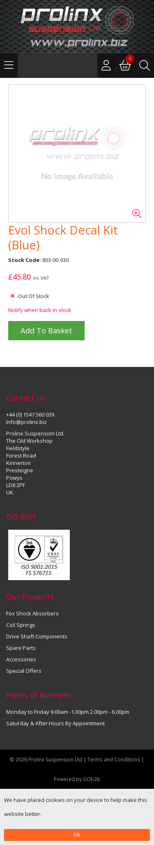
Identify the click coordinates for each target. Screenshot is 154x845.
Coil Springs (20, 625)
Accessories (21, 659)
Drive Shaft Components (36, 636)
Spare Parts (21, 647)
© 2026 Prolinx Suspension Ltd (46, 759)
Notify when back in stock (39, 310)
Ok (77, 834)
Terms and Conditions (114, 759)
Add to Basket (46, 330)
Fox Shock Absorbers (32, 613)
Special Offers (23, 670)
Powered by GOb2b (77, 779)
